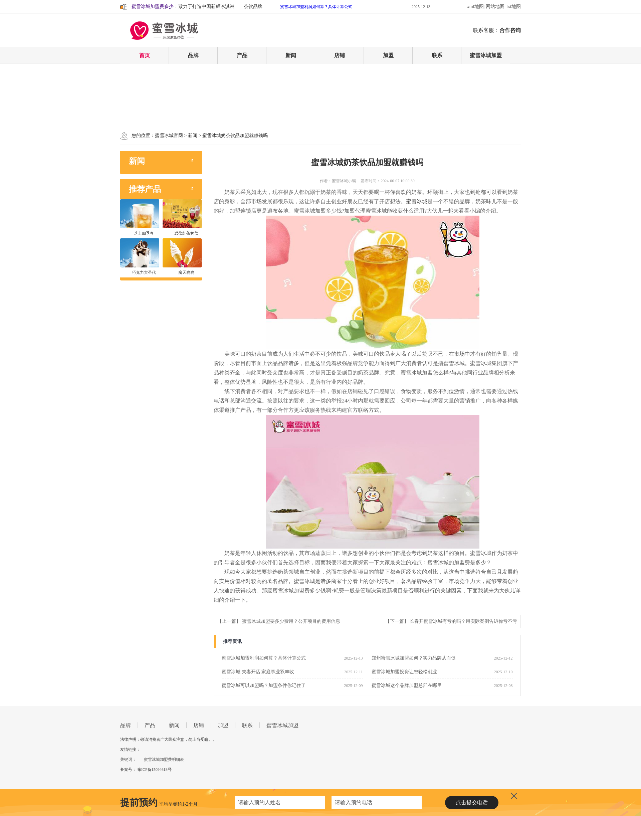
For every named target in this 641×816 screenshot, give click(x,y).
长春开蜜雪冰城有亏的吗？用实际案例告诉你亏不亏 (463, 621)
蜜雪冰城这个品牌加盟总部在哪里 (407, 685)
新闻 (290, 55)
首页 (144, 55)
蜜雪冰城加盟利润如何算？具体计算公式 (316, 6)
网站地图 (495, 6)
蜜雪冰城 (416, 201)
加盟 (388, 55)
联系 (437, 55)
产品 (242, 55)
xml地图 (475, 6)
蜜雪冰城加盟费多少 (153, 6)
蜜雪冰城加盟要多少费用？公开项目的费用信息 (291, 621)
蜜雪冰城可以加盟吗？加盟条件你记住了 (264, 685)
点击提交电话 (472, 802)
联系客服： (497, 30)
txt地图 (513, 6)
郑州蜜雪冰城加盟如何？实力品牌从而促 (414, 658)
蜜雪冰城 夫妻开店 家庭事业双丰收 (258, 671)
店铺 (339, 55)
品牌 (193, 55)
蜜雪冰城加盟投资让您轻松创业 (404, 671)
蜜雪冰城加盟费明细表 (164, 759)
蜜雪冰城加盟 (486, 55)
